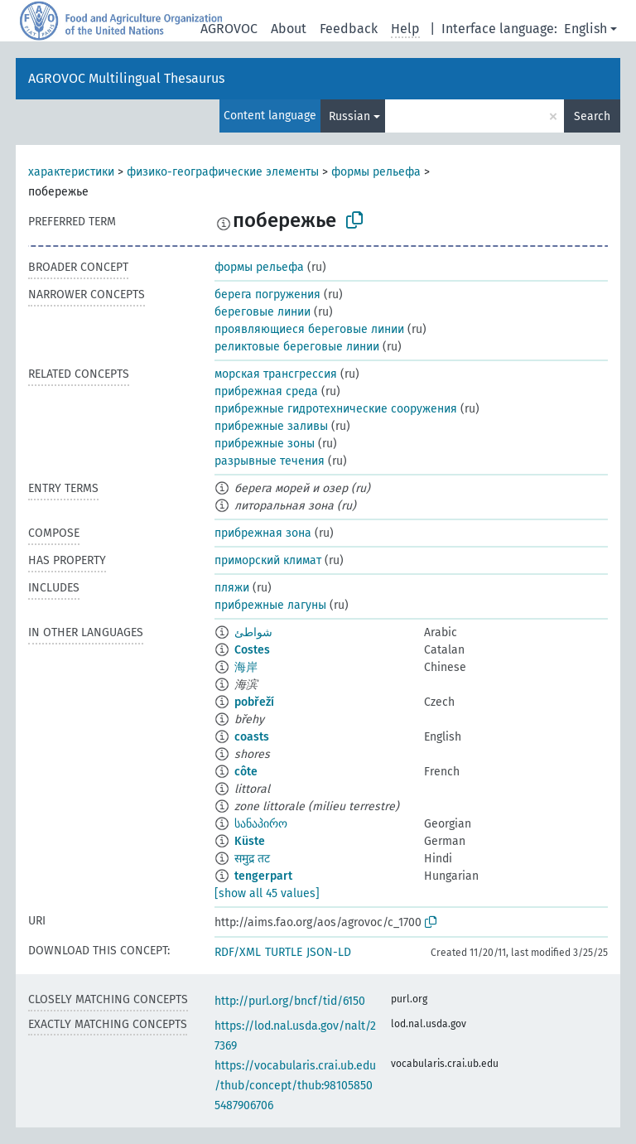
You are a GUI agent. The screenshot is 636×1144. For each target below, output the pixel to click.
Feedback (349, 28)
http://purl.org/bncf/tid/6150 (289, 1001)
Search (592, 116)
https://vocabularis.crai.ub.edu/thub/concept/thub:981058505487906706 (295, 1086)
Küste (249, 841)
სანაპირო (260, 824)
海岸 (246, 667)
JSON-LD (328, 952)
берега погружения (267, 294)
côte (246, 772)
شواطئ (253, 632)
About (288, 28)
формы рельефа (376, 172)
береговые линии (262, 312)
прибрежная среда (266, 391)
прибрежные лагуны (270, 605)
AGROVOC (229, 28)
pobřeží (254, 702)
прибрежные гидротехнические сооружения (335, 409)
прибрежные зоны (264, 444)
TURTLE (283, 952)
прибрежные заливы (271, 426)
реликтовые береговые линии (296, 347)
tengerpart (263, 876)
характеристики (71, 172)
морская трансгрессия (275, 374)
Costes (252, 650)
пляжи (231, 588)
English (585, 28)
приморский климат (267, 560)
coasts (251, 737)
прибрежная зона (262, 533)
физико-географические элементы (223, 172)
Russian (349, 116)
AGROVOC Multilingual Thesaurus (126, 78)
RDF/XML (237, 952)
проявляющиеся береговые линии (309, 329)
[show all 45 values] (267, 893)
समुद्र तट (252, 859)
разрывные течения (269, 461)
